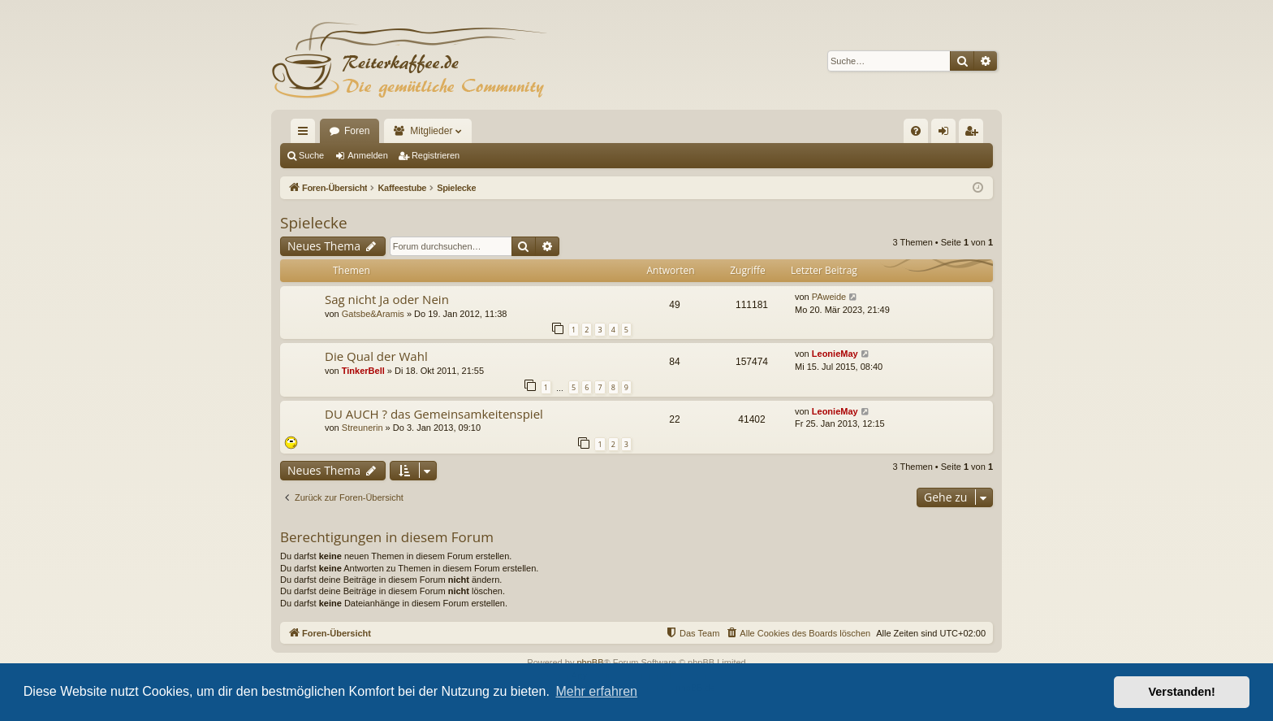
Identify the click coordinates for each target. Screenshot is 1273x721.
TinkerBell (363, 371)
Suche (311, 155)
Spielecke (313, 222)
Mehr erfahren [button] (596, 691)
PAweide (829, 297)
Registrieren (436, 155)
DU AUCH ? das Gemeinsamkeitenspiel (434, 414)
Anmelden (367, 155)
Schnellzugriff (306, 134)
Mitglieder (431, 131)
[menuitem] (916, 131)
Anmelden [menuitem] (947, 134)
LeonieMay (835, 353)
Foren (356, 131)
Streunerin (362, 427)
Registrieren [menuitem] (974, 134)
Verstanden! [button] (1182, 691)
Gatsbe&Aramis (373, 314)
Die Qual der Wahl (376, 356)
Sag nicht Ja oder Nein (387, 299)
